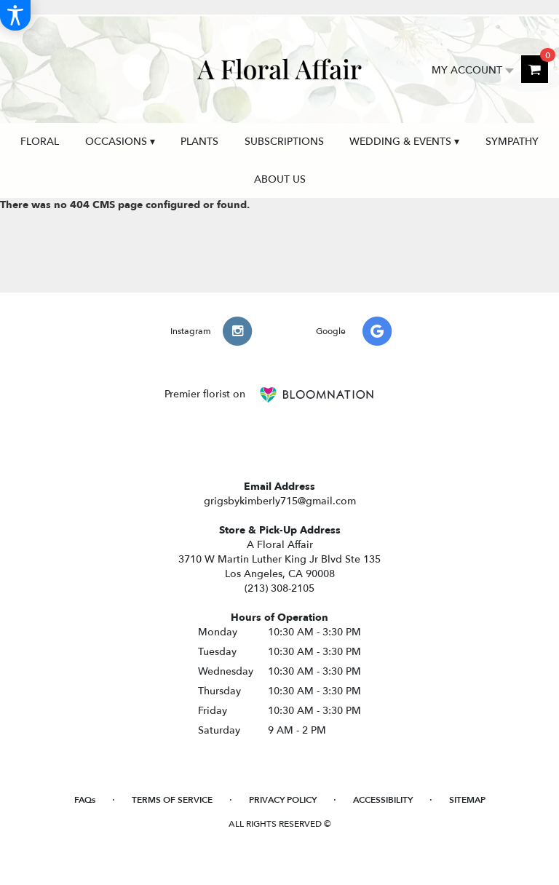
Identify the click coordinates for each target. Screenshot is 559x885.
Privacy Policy (283, 800)
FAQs (84, 800)
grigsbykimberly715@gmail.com (280, 501)
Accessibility (383, 800)
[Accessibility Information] (15, 15)
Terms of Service (172, 800)
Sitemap (467, 800)
